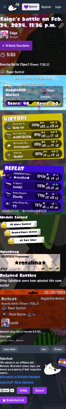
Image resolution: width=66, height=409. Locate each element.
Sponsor (30, 6)
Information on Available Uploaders (20, 377)
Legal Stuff (6, 382)
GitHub (23, 390)
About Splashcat (24, 382)
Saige (8, 19)
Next (44, 349)
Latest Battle (9, 349)
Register (46, 7)
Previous (58, 349)
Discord (39, 390)
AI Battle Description (18, 46)
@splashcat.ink (13, 400)
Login (58, 7)
